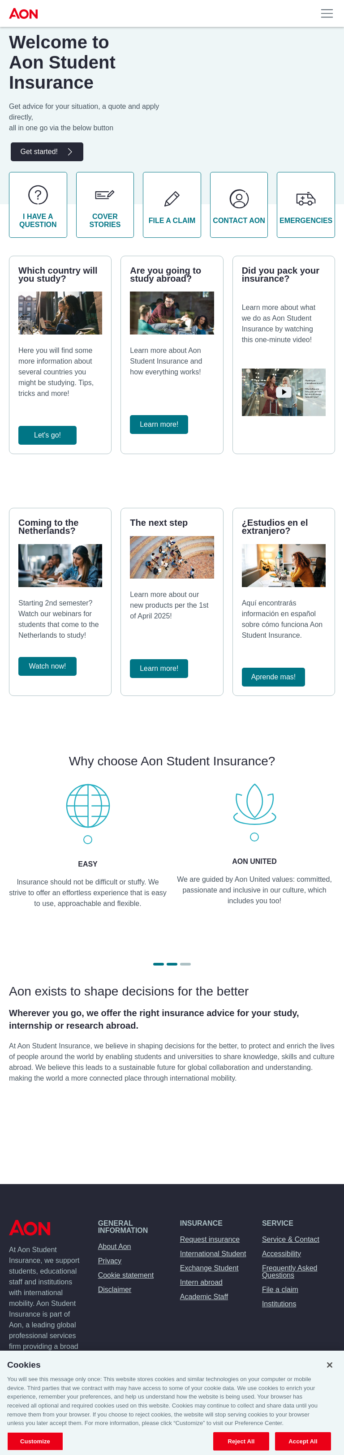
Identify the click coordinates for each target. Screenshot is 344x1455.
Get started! (47, 151)
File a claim (280, 1289)
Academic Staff (204, 1296)
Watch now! (47, 666)
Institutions (279, 1304)
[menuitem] (25, 13)
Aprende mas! (273, 677)
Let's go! (47, 435)
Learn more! (159, 424)
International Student (213, 1254)
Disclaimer (115, 1289)
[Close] (330, 1371)
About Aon (114, 1246)
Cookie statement (126, 1275)
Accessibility (281, 1254)
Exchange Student (209, 1268)
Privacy (109, 1261)
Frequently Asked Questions (290, 1271)
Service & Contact (290, 1239)
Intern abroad (201, 1282)
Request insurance (210, 1239)
